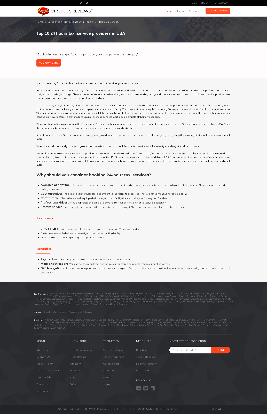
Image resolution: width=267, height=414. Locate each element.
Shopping (203, 296)
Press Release (78, 356)
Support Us (43, 356)
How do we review (81, 350)
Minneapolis (224, 322)
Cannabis (99, 293)
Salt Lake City (144, 325)
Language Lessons (155, 299)
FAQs (73, 384)
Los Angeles (148, 322)
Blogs (73, 377)
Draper (215, 320)
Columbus (180, 320)
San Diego (164, 325)
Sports (216, 299)
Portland (111, 325)
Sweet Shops (199, 301)
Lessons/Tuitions (173, 299)
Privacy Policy (44, 363)
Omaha (94, 325)
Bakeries (94, 304)
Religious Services (102, 301)
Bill (218, 293)
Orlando (85, 325)
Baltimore (124, 320)
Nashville (38, 325)
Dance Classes (86, 301)
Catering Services (135, 301)
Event (223, 296)
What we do (143, 370)
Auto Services (139, 296)
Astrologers (87, 299)
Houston (77, 322)
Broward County (90, 320)
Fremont (49, 322)
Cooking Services (68, 304)
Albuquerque (67, 320)
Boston (78, 320)
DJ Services (115, 299)
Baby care (181, 301)
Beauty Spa (170, 301)
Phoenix (102, 325)
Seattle (155, 325)
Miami (203, 322)
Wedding (125, 299)
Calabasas (134, 320)
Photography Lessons (52, 301)
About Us (42, 350)
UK (66, 312)
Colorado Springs (156, 320)
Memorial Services (42, 299)
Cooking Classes (101, 299)
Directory (75, 363)
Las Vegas (131, 322)
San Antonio (221, 325)
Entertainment (93, 296)
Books (189, 301)
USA (55, 312)
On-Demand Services (195, 293)
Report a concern (146, 363)
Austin (56, 320)
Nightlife (127, 296)
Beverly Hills (113, 320)
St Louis (197, 325)
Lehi (139, 322)
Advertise (108, 370)
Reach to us (143, 350)
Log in (180, 11)
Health (224, 293)
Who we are (43, 391)
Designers (210, 293)
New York (63, 325)
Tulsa (36, 328)
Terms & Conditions (47, 370)
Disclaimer (42, 384)
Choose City (222, 3)
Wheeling (44, 328)
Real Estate (154, 293)
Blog (194, 3)
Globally (47, 312)
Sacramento (208, 325)
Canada (88, 312)
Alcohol (70, 296)
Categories (194, 11)
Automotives (116, 296)
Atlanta (48, 320)
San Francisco (176, 325)
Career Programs (138, 299)
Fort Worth (67, 322)
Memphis (181, 322)
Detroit (223, 320)
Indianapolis (99, 322)
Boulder (102, 320)
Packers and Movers (108, 304)
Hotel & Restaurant (175, 293)
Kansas (122, 322)
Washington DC (58, 328)
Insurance (207, 299)
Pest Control (192, 296)
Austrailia (73, 312)
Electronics (80, 296)
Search (107, 377)
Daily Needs (157, 296)
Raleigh (133, 325)
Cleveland (191, 320)
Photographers (111, 293)
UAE (82, 312)
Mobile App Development (81, 293)
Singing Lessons (70, 301)
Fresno (57, 322)
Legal (162, 293)
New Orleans (74, 325)
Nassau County (51, 325)
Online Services (140, 293)
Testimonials (43, 377)
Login (106, 384)
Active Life (214, 296)
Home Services (170, 296)
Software (54, 293)
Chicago (144, 320)
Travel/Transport (57, 296)
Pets (148, 296)
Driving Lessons (119, 301)
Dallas (199, 320)
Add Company (48, 62)
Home (169, 11)
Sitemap (75, 370)
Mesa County (193, 322)
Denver (207, 320)
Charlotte (170, 320)
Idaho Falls (87, 322)
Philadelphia (122, 325)
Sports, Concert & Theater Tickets (66, 299)
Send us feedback (146, 356)
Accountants (83, 304)
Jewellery (123, 304)
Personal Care (126, 293)
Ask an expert (111, 363)
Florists (56, 304)
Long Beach (160, 322)
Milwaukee (212, 322)
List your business (113, 356)
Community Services (153, 301)
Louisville (171, 322)
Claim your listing (113, 350)
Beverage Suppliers (215, 301)
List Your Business (218, 10)
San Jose (189, 325)
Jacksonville (112, 322)
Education (64, 293)
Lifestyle (105, 296)
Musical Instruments (191, 299)
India (60, 312)
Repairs (182, 296)
